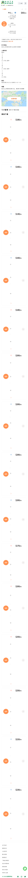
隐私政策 (4, 866)
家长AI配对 (5, 869)
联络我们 (4, 857)
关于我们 (4, 845)
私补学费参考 (5, 863)
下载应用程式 (5, 860)
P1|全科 (11, 13)
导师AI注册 (5, 872)
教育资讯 (4, 848)
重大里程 (4, 854)
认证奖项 (4, 851)
